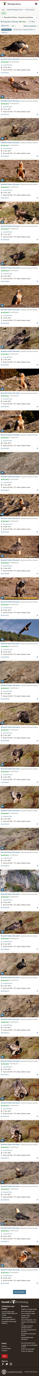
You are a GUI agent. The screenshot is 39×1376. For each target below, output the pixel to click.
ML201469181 (5, 1200)
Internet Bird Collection (8, 1319)
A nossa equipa (6, 1348)
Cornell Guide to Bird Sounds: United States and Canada (9, 1313)
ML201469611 (5, 365)
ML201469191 (5, 1158)
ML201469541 (5, 866)
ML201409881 (5, 573)
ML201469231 (5, 991)
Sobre (4, 1343)
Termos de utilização (27, 1351)
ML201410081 (5, 323)
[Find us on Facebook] (3, 1364)
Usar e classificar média (28, 1313)
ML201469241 (5, 949)
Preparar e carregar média (29, 1309)
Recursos (24, 1306)
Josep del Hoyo (7, 65)
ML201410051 (5, 532)
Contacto (4, 1350)
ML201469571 (5, 782)
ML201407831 (5, 657)
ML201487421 (5, 114)
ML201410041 (5, 1283)
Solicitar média (25, 1315)
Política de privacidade (27, 1349)
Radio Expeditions (7, 1317)
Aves (3, 9)
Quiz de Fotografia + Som (28, 1320)
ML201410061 (5, 448)
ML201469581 (5, 740)
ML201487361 (5, 239)
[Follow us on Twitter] (7, 1364)
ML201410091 (5, 406)
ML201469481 (5, 907)
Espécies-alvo (25, 1317)
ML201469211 (5, 1074)
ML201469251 (5, 490)
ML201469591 (5, 699)
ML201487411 (5, 198)
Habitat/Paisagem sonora (15, 9)
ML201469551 (5, 156)
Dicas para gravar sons (28, 1311)
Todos (4, 13)
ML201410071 (5, 73)
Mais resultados (19, 1292)
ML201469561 (5, 824)
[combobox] (19, 17)
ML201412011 (5, 615)
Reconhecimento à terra (28, 1343)
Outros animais (30, 9)
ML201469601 (5, 281)
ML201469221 (5, 1033)
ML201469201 (5, 1116)
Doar (4, 1356)
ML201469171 (5, 1241)
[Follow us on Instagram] (11, 1364)
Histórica (4, 1346)
